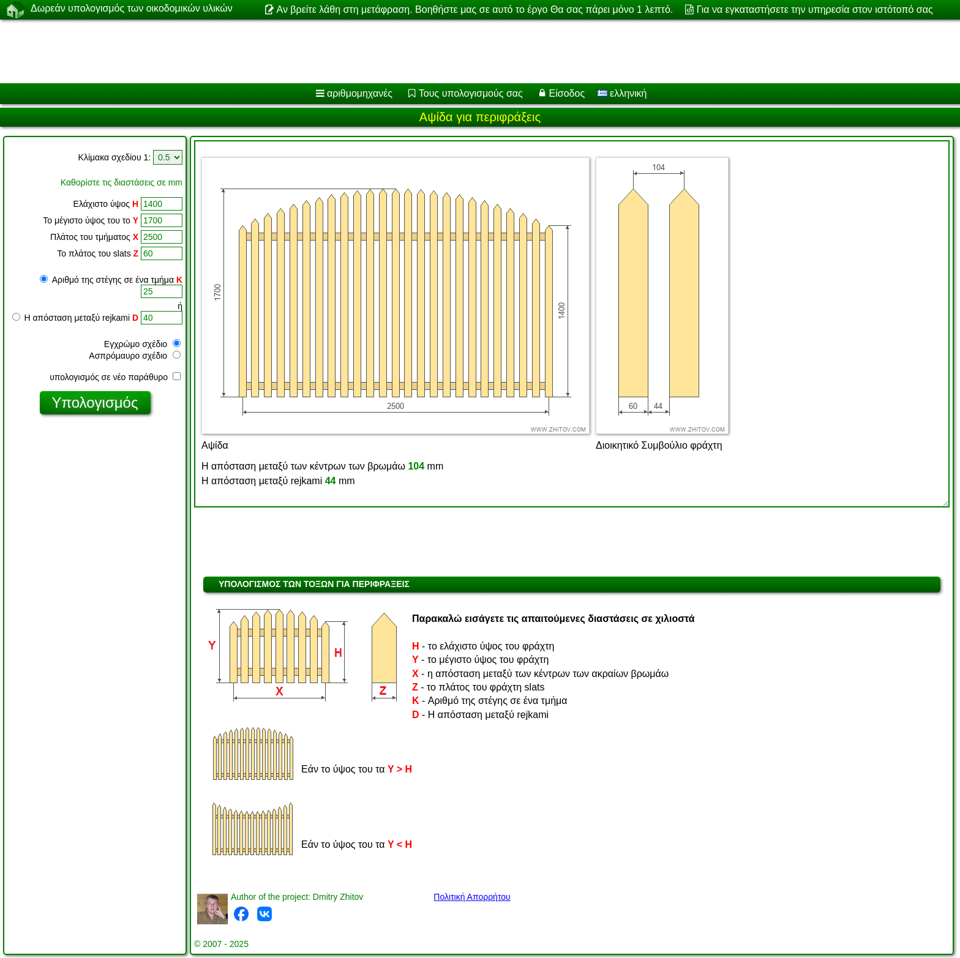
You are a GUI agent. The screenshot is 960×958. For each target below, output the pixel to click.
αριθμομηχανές (359, 93)
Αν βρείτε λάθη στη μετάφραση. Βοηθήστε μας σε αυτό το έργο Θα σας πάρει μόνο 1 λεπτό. (475, 9)
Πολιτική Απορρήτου (471, 897)
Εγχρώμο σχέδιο (142, 344)
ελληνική (622, 93)
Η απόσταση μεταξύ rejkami (75, 318)
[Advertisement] (371, 51)
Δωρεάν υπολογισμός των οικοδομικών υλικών (132, 9)
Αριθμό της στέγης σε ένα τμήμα (111, 280)
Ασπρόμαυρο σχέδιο (135, 356)
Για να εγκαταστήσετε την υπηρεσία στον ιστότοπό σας (815, 9)
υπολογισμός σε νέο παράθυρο (115, 377)
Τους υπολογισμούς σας (471, 93)
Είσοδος (567, 93)
